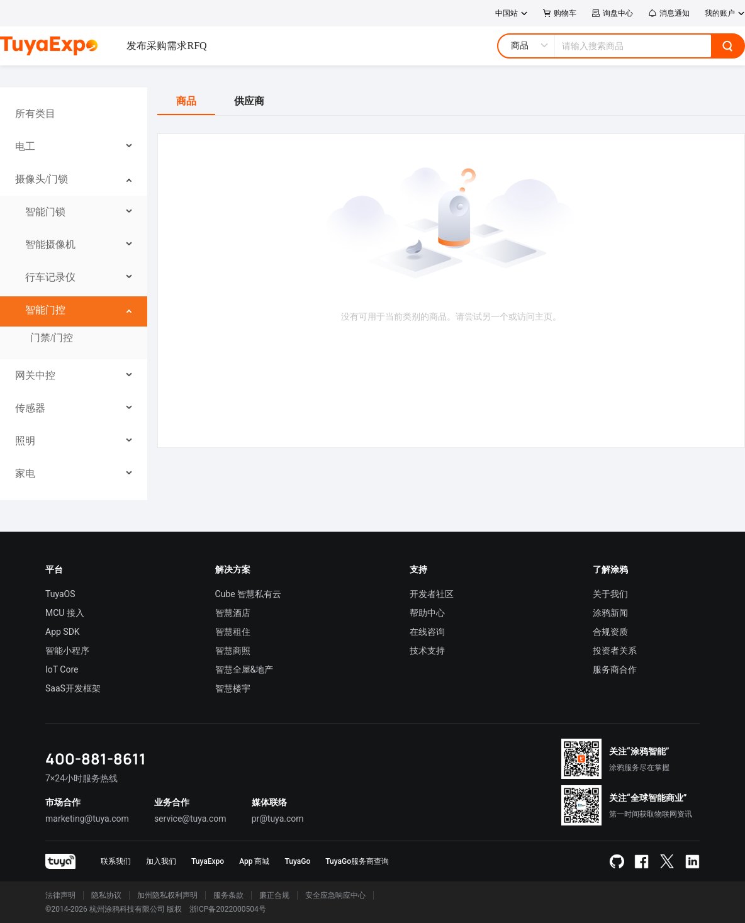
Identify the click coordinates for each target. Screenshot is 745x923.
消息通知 (669, 13)
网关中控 (35, 375)
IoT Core (61, 669)
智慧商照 (232, 651)
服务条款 (228, 895)
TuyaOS (60, 594)
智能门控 (45, 310)
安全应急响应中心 (335, 895)
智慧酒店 (232, 613)
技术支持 (427, 651)
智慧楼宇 (232, 688)
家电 (25, 473)
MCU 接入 (64, 613)
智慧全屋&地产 (244, 669)
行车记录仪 (50, 277)
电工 (25, 146)
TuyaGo (297, 861)
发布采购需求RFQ (166, 45)
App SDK (62, 632)
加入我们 (161, 861)
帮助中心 (427, 613)
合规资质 (610, 632)
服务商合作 (615, 669)
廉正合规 (274, 895)
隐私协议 (106, 895)
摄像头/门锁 (41, 179)
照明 (25, 440)
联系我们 (116, 861)
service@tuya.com (190, 819)
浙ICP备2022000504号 (227, 909)
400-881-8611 (95, 758)
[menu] (73, 294)
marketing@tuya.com (87, 819)
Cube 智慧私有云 (248, 594)
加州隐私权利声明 (167, 895)
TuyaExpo (207, 861)
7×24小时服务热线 (81, 778)
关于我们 (610, 594)
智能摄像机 (50, 244)
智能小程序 (67, 651)
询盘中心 (612, 13)
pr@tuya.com (278, 819)
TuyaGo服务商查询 (357, 861)
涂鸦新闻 (610, 613)
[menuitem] (74, 114)
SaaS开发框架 (73, 688)
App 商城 (254, 861)
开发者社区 (432, 594)
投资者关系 (615, 651)
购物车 (559, 13)
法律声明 (60, 895)
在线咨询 (427, 632)
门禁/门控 (51, 337)
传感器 (30, 408)
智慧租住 (232, 632)
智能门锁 (45, 211)
